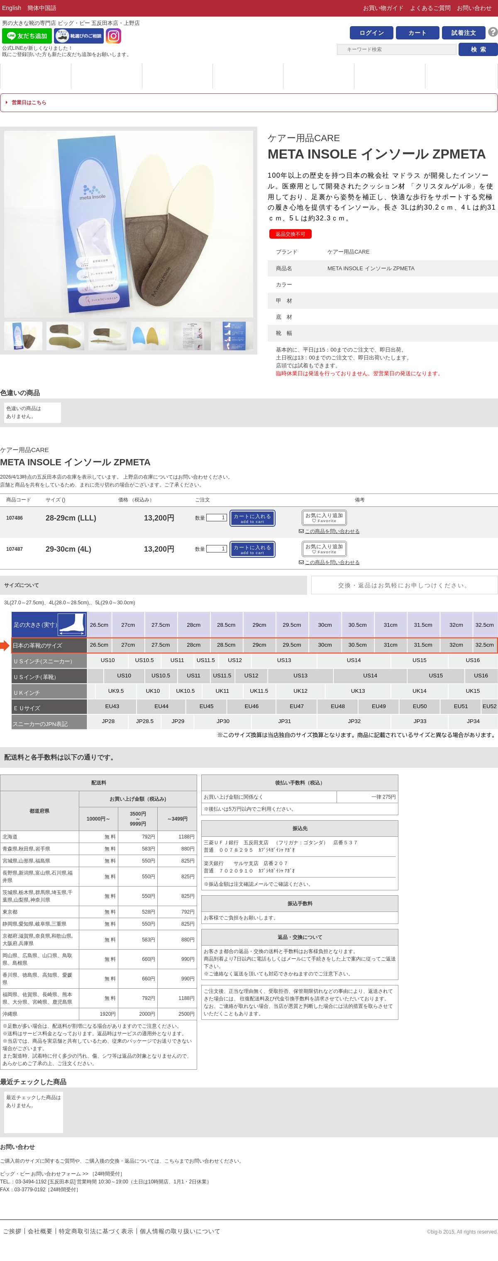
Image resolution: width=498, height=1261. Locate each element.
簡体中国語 (41, 8)
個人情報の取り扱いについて (180, 1231)
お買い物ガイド (383, 8)
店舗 (389, 76)
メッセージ (177, 76)
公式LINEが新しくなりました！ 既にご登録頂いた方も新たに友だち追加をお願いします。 (67, 51)
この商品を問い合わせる (329, 531)
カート (417, 32)
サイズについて (318, 76)
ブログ (460, 76)
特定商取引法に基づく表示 (96, 1231)
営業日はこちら (26, 102)
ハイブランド (248, 76)
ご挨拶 (12, 1231)
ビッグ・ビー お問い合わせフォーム (40, 1174)
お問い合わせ (474, 8)
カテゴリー (106, 76)
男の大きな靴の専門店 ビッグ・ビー (249, 38)
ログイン (371, 32)
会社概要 (40, 1231)
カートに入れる (252, 518)
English (11, 8)
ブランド (35, 76)
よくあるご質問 (430, 8)
